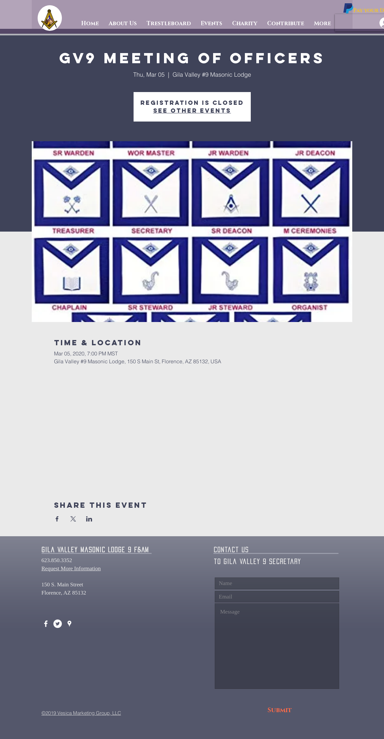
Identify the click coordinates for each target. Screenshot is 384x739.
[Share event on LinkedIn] (89, 518)
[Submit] (279, 710)
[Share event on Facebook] (57, 518)
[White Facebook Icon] (46, 623)
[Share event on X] (73, 518)
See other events (192, 110)
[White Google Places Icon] (69, 623)
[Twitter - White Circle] (57, 623)
